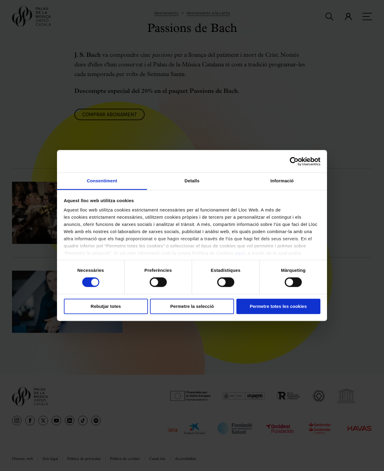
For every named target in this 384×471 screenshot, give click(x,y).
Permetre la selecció (192, 306)
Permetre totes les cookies (278, 306)
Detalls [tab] (192, 180)
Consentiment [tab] (102, 180)
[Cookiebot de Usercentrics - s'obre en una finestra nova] (294, 161)
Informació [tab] (282, 180)
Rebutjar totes (106, 306)
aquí (240, 253)
